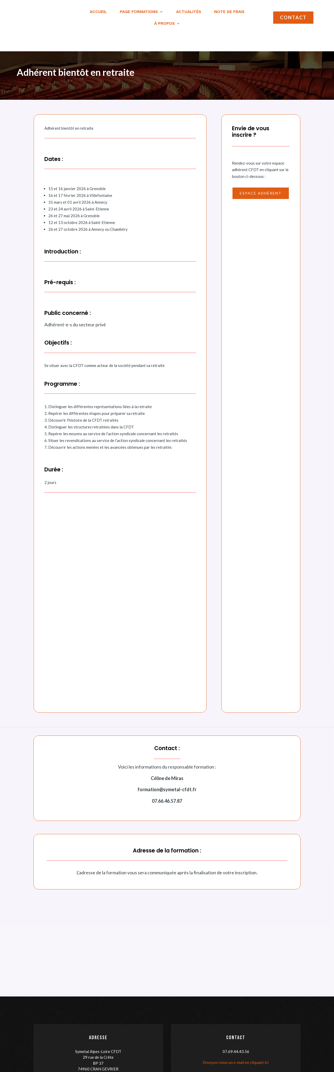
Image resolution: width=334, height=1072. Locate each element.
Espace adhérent (261, 177)
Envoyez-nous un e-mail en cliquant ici (236, 1046)
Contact (293, 17)
